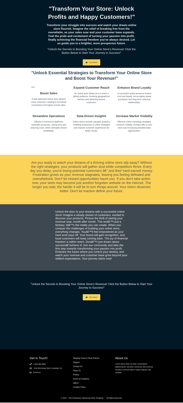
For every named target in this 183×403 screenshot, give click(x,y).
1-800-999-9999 (39, 364)
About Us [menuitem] (77, 371)
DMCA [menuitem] (76, 383)
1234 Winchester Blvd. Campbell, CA (47, 368)
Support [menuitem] (76, 363)
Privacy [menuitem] (76, 375)
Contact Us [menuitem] (77, 367)
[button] (91, 62)
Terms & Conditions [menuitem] (81, 379)
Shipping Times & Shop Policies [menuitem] (86, 358)
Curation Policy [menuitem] (79, 388)
